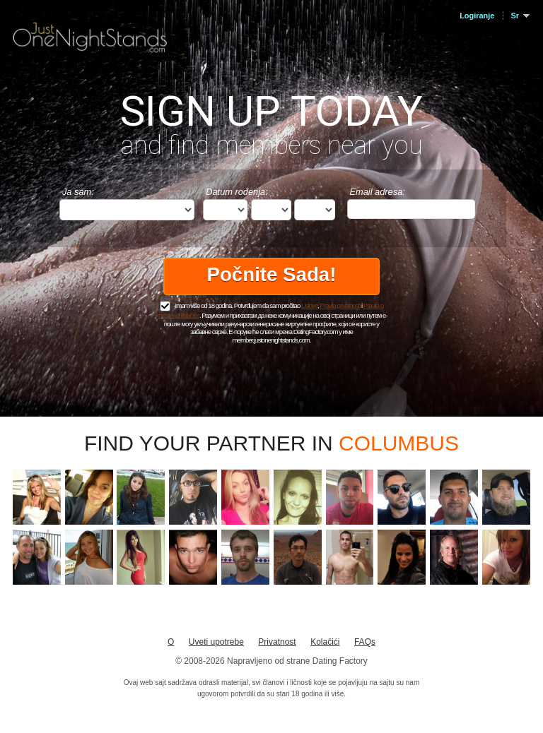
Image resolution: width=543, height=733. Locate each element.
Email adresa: (377, 191)
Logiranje (477, 15)
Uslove (309, 305)
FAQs (364, 642)
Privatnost (277, 642)
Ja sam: (78, 191)
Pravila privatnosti (340, 305)
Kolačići (324, 642)
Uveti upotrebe (216, 642)
